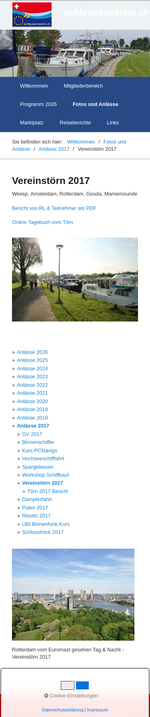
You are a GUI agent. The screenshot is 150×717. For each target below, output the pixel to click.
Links (113, 123)
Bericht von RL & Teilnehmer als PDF (54, 208)
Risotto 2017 (36, 516)
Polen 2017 (35, 508)
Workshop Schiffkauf (45, 475)
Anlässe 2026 (32, 352)
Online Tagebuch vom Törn (42, 222)
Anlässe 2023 (32, 376)
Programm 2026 (38, 104)
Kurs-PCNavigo (39, 450)
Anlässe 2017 (33, 426)
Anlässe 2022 (32, 385)
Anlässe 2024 (32, 368)
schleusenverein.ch (107, 12)
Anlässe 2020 (32, 401)
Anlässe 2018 (32, 418)
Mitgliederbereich (83, 86)
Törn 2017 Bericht (47, 491)
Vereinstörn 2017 (42, 483)
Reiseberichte (75, 123)
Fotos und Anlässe (95, 104)
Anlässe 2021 (32, 393)
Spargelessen (37, 467)
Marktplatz (32, 123)
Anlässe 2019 (32, 409)
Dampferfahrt (37, 499)
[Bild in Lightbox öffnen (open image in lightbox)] (75, 280)
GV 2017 (32, 434)
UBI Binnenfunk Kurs (46, 524)
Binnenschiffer (38, 442)
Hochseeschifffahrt (43, 458)
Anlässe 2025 (32, 360)
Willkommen (34, 86)
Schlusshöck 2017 (43, 532)
